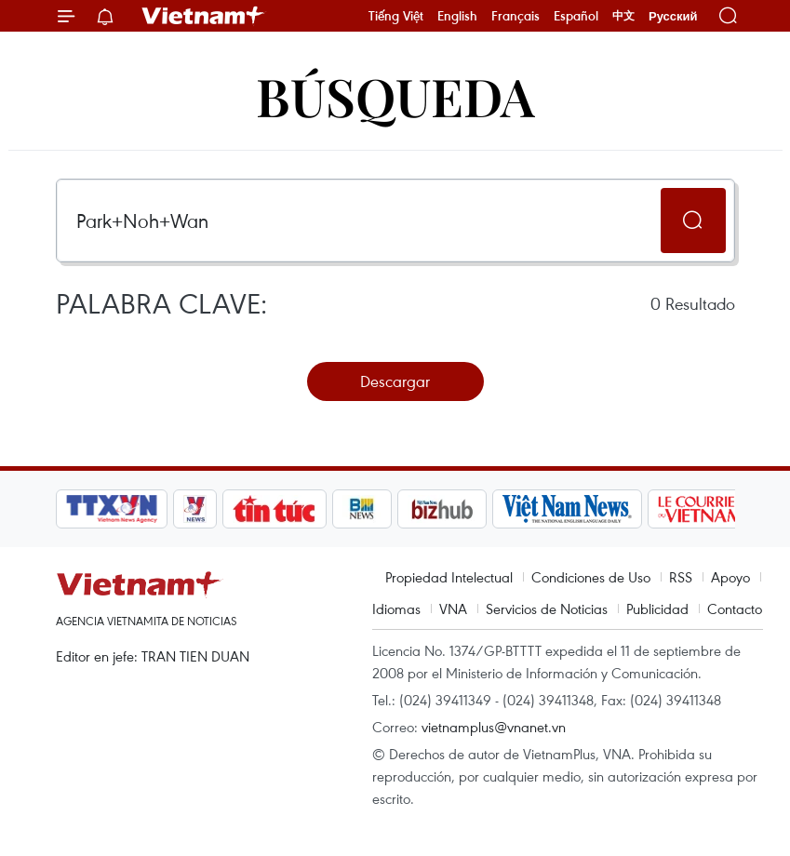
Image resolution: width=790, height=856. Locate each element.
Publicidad (657, 608)
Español (576, 15)
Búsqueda (395, 95)
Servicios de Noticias (547, 608)
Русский (673, 16)
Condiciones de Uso (590, 577)
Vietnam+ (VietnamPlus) (204, 16)
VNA (453, 608)
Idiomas (396, 608)
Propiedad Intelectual (449, 577)
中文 (623, 15)
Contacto (734, 608)
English (457, 15)
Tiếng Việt (395, 15)
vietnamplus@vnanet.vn (494, 726)
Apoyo (730, 577)
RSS (680, 577)
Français (515, 15)
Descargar (395, 381)
